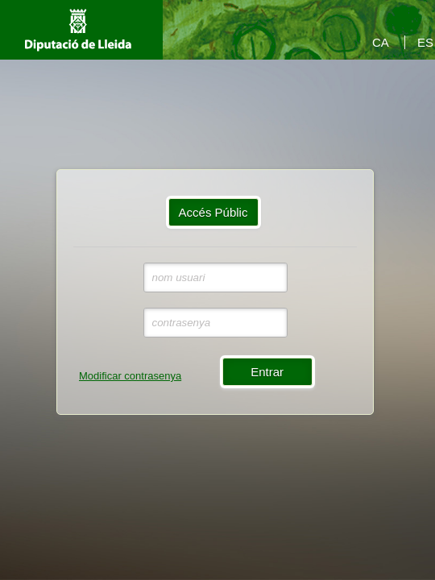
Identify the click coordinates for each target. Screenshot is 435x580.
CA (380, 42)
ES (425, 42)
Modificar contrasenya (130, 376)
